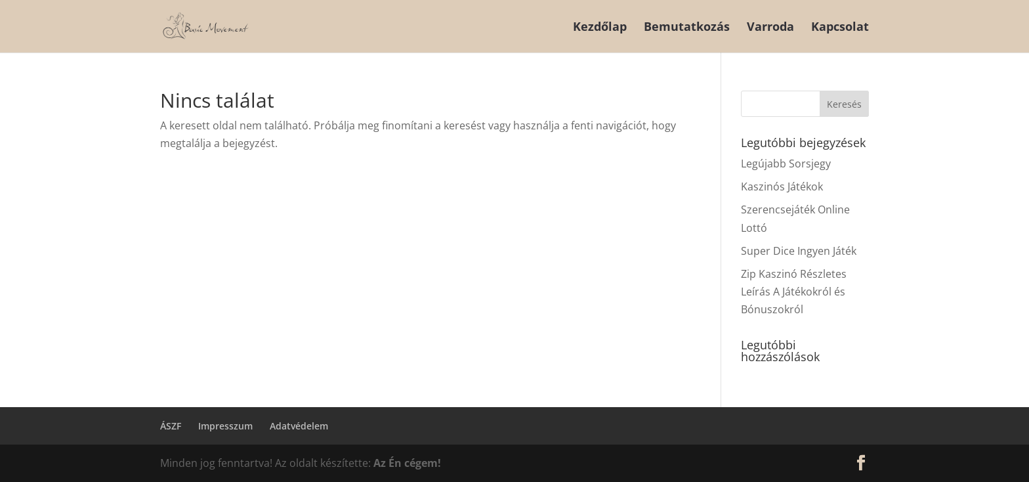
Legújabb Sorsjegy (786, 163)
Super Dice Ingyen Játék (798, 251)
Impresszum (225, 426)
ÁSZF (170, 426)
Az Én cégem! (407, 463)
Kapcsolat (840, 28)
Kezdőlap (600, 28)
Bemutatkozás (687, 28)
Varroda (770, 28)
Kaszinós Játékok (782, 186)
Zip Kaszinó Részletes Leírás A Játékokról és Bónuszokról (794, 292)
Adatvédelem (299, 426)
